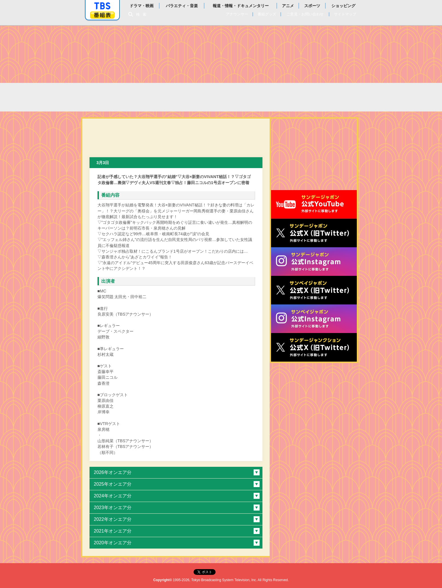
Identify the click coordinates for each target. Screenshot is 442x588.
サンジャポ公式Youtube (314, 204)
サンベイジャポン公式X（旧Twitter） (314, 290)
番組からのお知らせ (277, 97)
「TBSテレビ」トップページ (102, 6)
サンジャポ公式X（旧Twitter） (314, 233)
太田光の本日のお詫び (145, 97)
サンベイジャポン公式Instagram (314, 318)
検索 (142, 14)
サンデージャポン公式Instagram (314, 261)
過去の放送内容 (208, 97)
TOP (96, 97)
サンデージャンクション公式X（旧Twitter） (314, 347)
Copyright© (162, 580)
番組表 (102, 15)
